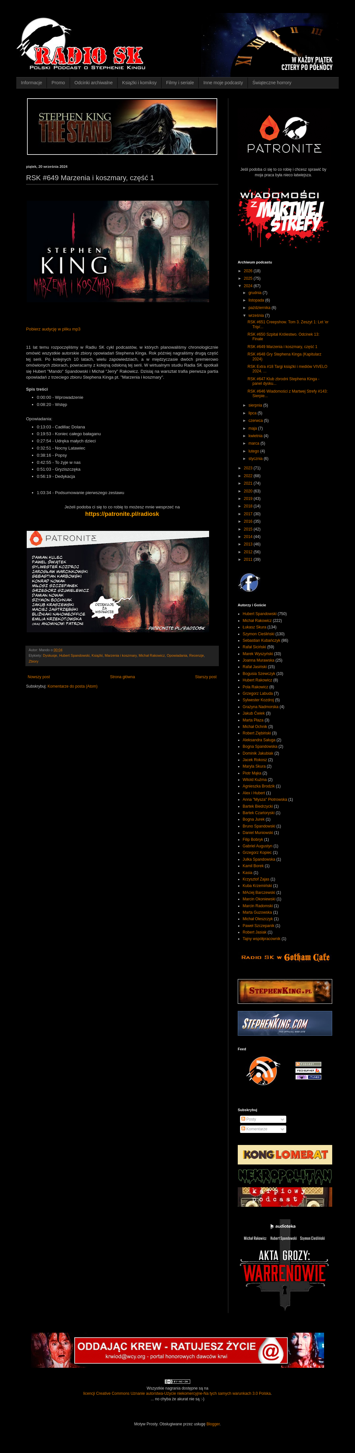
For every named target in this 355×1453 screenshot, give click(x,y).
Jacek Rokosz (255, 760)
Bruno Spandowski (259, 826)
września (256, 315)
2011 (249, 559)
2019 (249, 498)
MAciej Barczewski (259, 892)
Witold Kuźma (255, 779)
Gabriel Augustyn (257, 846)
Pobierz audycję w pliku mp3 (53, 329)
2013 (249, 544)
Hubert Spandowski (74, 655)
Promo (58, 82)
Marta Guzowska (257, 912)
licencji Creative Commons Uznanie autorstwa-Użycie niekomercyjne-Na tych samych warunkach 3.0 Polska (177, 1393)
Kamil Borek (253, 866)
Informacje (31, 82)
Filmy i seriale (180, 82)
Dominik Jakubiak (258, 753)
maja (253, 428)
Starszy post (206, 677)
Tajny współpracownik (261, 938)
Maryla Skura (254, 766)
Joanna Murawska (258, 660)
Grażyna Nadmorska (260, 707)
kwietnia (256, 436)
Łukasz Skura (254, 627)
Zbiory (33, 661)
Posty (248, 1119)
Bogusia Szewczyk (259, 673)
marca (254, 443)
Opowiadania (177, 655)
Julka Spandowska (259, 859)
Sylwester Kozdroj (258, 700)
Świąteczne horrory (271, 82)
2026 (249, 271)
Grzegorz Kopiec (257, 852)
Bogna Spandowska (260, 746)
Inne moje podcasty (223, 82)
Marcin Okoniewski (259, 899)
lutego (254, 451)
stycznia (256, 458)
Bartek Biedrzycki (258, 806)
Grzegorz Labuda (258, 693)
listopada (256, 300)
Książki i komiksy (139, 82)
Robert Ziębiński (257, 733)
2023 (249, 468)
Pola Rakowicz (255, 687)
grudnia (255, 292)
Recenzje (196, 655)
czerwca (256, 420)
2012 (249, 552)
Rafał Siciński (254, 647)
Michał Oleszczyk (258, 919)
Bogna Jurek (253, 819)
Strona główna (122, 677)
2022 (249, 476)
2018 (249, 506)
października (260, 307)
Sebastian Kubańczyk (261, 640)
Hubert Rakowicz (257, 680)
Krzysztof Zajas (256, 879)
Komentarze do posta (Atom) (72, 686)
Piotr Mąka (252, 773)
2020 (249, 491)
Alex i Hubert (254, 793)
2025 (249, 278)
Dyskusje (50, 655)
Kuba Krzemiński (257, 885)
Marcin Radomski (258, 906)
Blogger (213, 1424)
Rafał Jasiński (255, 667)
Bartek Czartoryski (259, 813)
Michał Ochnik (255, 726)
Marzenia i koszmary (120, 655)
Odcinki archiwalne (94, 82)
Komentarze (254, 1129)
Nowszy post (39, 677)
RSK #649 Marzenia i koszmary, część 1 (283, 346)
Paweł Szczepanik (258, 925)
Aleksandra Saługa (259, 740)
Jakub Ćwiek (254, 713)
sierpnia (255, 405)
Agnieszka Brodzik (259, 786)
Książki (97, 655)
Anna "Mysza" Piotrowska (265, 799)
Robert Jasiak (254, 932)
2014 (249, 536)
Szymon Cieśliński (258, 634)
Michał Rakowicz (152, 655)
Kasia (247, 872)
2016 (249, 521)
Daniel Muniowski (258, 832)
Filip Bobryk (253, 839)
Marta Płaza (253, 720)
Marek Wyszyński (258, 654)
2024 (249, 286)
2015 (249, 529)
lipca (253, 413)
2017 (249, 514)
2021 (249, 483)
